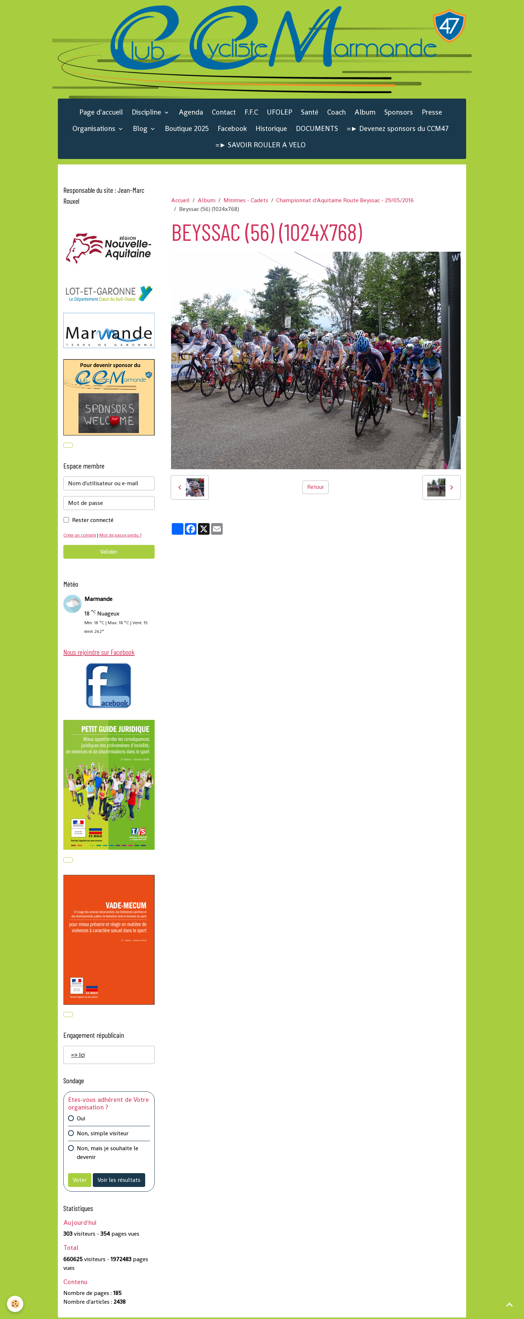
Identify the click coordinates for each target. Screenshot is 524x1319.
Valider (109, 553)
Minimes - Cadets (245, 201)
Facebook (232, 129)
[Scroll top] (509, 1304)
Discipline (147, 112)
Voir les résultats (119, 1181)
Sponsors (398, 112)
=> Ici (78, 1056)
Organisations (94, 129)
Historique (271, 129)
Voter (80, 1181)
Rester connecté (93, 521)
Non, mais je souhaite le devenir (107, 1154)
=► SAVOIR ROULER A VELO (260, 145)
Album (365, 112)
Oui (81, 1120)
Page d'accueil (101, 112)
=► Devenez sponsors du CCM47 (398, 129)
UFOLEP (279, 112)
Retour (315, 488)
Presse (432, 112)
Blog (141, 129)
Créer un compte (80, 536)
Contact (224, 112)
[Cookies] (15, 1304)
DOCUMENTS (317, 129)
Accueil (180, 201)
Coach (336, 112)
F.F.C (251, 112)
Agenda (191, 112)
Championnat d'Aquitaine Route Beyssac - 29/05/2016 (345, 201)
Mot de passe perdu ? (123, 536)
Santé (309, 112)
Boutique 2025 (187, 129)
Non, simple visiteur (102, 1135)
